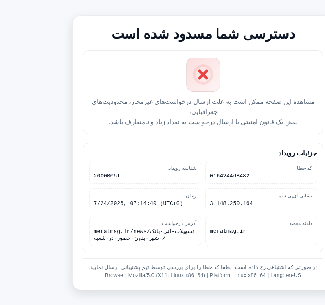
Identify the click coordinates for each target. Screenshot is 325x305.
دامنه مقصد (260, 224)
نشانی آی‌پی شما (254, 195)
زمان (150, 195)
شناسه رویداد (142, 166)
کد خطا (264, 166)
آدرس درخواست (138, 224)
